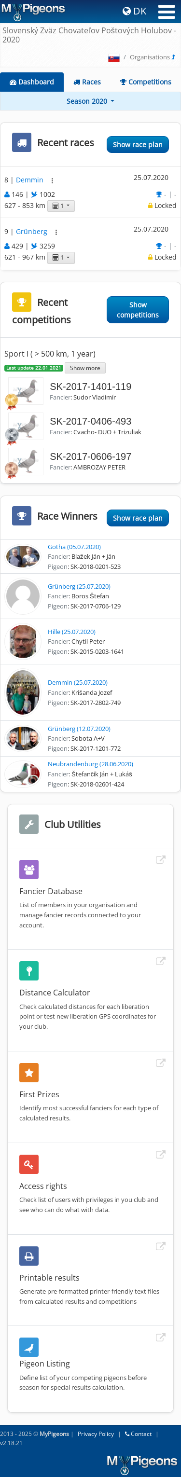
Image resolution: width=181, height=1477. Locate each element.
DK (134, 10)
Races (87, 81)
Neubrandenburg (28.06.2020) (90, 763)
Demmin (30, 179)
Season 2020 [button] (88, 101)
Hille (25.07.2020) (72, 631)
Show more (85, 368)
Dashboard (32, 81)
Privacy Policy (96, 1434)
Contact (138, 1434)
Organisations (150, 57)
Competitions (145, 81)
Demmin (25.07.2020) (78, 682)
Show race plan (138, 144)
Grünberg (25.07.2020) (79, 586)
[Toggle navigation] (166, 12)
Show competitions (138, 309)
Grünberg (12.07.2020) (79, 728)
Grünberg (32, 231)
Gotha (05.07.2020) (74, 546)
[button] (52, 180)
